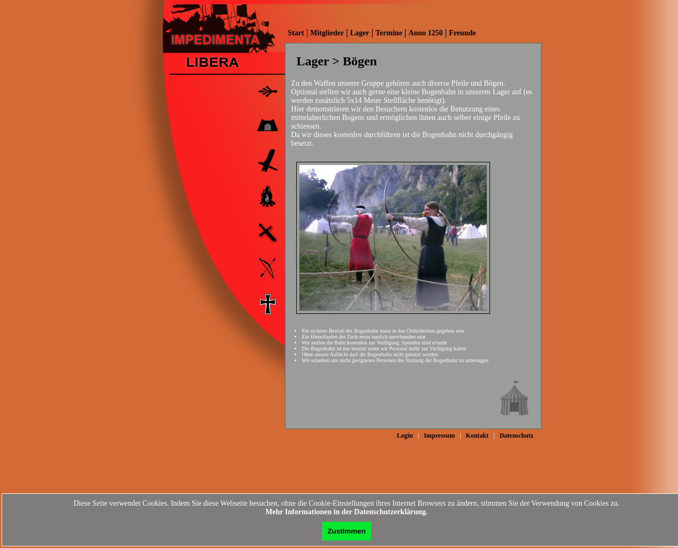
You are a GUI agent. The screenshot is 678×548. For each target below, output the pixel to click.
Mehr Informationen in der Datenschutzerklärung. (346, 512)
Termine (388, 33)
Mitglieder (327, 33)
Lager (360, 33)
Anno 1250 (426, 33)
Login (405, 435)
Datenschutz (516, 435)
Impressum (439, 435)
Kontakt (477, 435)
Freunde (462, 33)
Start (296, 33)
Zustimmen (346, 531)
